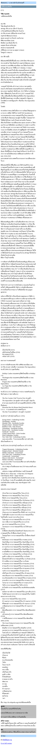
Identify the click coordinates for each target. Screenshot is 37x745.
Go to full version (6, 743)
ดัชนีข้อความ (7, 740)
